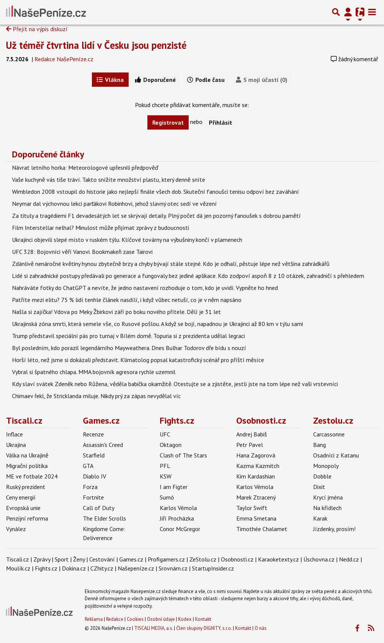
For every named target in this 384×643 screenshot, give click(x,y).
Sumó (167, 497)
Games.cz (101, 420)
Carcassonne (329, 434)
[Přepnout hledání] (336, 12)
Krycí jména (328, 497)
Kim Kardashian (255, 476)
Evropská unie (23, 508)
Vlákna (110, 79)
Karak (320, 518)
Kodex (185, 619)
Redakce (114, 619)
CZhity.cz (101, 568)
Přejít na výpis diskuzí (37, 29)
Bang (319, 444)
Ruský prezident (25, 487)
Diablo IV (94, 476)
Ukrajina (16, 444)
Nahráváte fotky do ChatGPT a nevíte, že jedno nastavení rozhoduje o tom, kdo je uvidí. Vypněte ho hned (145, 287)
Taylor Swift (251, 508)
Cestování (102, 559)
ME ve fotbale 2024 (32, 476)
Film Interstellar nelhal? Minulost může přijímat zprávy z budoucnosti (100, 227)
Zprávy (41, 559)
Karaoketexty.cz (278, 559)
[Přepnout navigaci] (348, 12)
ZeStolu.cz (202, 559)
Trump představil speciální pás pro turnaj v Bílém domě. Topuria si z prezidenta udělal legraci (128, 336)
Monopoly (326, 465)
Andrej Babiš (251, 434)
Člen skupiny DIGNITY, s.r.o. (204, 628)
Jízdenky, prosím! (334, 529)
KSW (165, 476)
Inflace (14, 434)
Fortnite (93, 497)
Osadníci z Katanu (336, 455)
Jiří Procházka (177, 518)
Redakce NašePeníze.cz (63, 59)
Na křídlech (327, 508)
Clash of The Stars (183, 455)
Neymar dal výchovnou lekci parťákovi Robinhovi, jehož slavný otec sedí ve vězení (114, 203)
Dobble (322, 476)
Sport (62, 559)
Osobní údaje (161, 619)
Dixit (319, 487)
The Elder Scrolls (104, 518)
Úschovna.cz (318, 559)
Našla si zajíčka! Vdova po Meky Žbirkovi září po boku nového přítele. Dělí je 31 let (116, 311)
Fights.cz (177, 420)
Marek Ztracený (256, 497)
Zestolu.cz (333, 420)
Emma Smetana (256, 518)
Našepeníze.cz (136, 568)
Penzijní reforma (27, 518)
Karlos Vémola (178, 508)
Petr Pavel (249, 444)
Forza (90, 487)
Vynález (16, 529)
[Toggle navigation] (372, 12)
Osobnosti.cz (261, 420)
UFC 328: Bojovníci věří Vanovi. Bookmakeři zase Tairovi (82, 251)
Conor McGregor (180, 529)
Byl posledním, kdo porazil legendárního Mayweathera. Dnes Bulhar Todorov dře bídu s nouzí (129, 348)
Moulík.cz (18, 568)
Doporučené (155, 79)
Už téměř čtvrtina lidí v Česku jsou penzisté (96, 45)
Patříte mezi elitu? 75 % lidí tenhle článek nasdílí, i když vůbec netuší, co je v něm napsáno (127, 299)
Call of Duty (98, 508)
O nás (261, 628)
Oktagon (171, 444)
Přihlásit (220, 122)
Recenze (93, 434)
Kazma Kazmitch (257, 465)
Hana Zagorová (255, 455)
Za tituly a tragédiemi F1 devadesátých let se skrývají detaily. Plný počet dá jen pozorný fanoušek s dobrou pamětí (156, 215)
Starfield (94, 455)
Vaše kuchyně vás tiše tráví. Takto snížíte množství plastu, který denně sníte (108, 179)
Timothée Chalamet (261, 529)
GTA (88, 465)
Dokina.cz (74, 568)
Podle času (206, 79)
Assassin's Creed (103, 444)
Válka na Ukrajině (27, 455)
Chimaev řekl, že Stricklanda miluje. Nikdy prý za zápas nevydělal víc (96, 396)
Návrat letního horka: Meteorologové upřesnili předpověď (85, 167)
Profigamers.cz (166, 559)
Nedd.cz (349, 559)
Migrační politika (27, 465)
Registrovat (168, 122)
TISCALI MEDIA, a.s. (153, 628)
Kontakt (203, 619)
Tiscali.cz (24, 420)
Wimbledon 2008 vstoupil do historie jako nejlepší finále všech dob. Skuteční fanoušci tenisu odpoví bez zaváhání (155, 191)
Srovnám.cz (173, 568)
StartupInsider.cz (213, 568)
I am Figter (174, 487)
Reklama (94, 619)
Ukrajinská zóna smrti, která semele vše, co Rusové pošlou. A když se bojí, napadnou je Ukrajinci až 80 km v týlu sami (157, 324)
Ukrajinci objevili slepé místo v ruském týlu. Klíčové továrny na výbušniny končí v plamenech (127, 239)
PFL (165, 465)
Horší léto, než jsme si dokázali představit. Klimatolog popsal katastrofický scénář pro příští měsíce (138, 360)
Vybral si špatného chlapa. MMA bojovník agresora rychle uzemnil (94, 372)
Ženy (79, 559)
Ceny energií (21, 497)
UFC (165, 434)
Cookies (135, 619)
